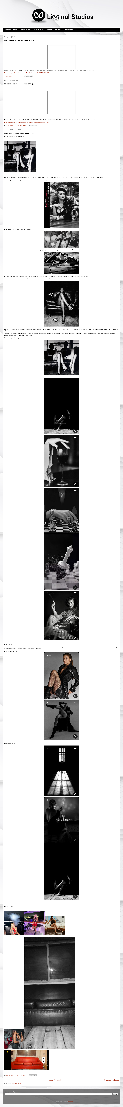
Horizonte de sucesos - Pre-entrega (19, 84)
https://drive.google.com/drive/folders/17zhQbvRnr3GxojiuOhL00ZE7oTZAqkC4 (26, 72)
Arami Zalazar (25, 29)
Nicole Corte (69, 29)
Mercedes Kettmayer (53, 29)
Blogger (70, 1101)
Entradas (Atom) (16, 1083)
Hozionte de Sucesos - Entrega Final (19, 40)
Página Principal (54, 1080)
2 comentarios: (18, 76)
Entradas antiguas (111, 1080)
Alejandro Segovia (11, 29)
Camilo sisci (38, 29)
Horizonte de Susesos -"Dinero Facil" (19, 133)
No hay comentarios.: (20, 125)
